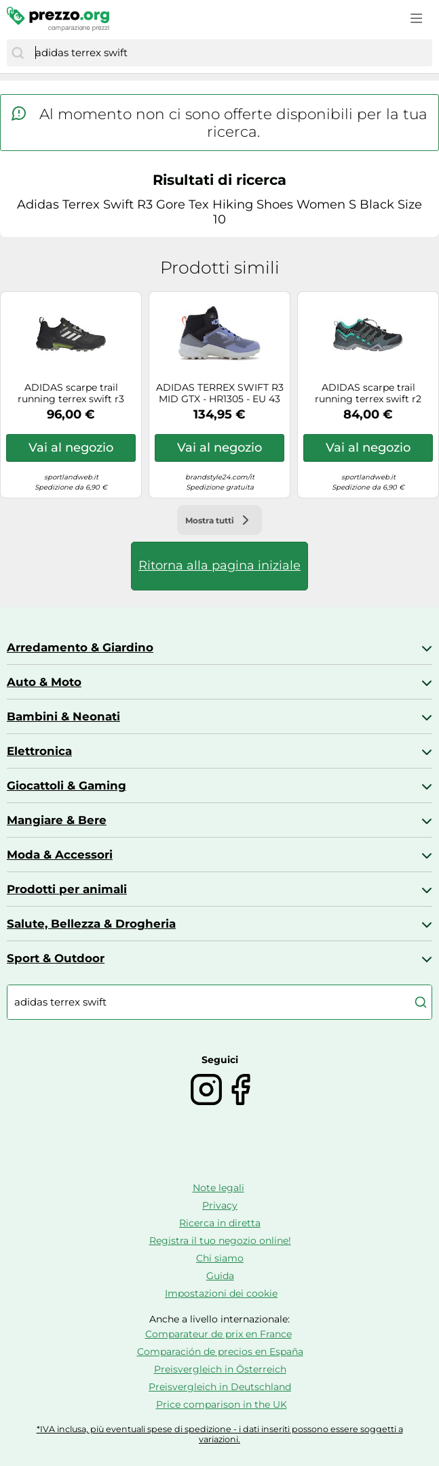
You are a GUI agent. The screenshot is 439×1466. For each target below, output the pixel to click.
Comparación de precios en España (220, 1351)
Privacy (219, 1205)
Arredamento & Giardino (80, 647)
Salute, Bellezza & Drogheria (91, 923)
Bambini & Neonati (63, 716)
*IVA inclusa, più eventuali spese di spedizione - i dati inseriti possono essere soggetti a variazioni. (220, 1434)
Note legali (218, 1188)
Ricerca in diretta (220, 1223)
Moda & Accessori (60, 854)
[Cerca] (17, 52)
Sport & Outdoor (55, 958)
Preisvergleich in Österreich (220, 1369)
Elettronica (39, 751)
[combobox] (230, 52)
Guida (220, 1276)
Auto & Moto (44, 682)
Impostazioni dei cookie (221, 1293)
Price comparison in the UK (221, 1404)
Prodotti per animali (67, 889)
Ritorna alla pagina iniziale (219, 565)
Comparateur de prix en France (218, 1334)
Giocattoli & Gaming (66, 785)
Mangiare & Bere (57, 820)
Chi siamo (220, 1258)
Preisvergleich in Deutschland (220, 1387)
